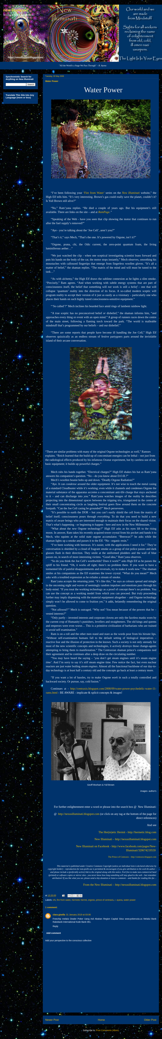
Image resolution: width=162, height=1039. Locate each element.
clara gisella (59, 914)
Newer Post (52, 1019)
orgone (91, 900)
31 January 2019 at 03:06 (78, 914)
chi (54, 900)
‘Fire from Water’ (93, 192)
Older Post (150, 1019)
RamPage (104, 212)
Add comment (53, 933)
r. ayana (119, 900)
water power (129, 900)
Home (101, 1019)
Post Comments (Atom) (107, 1030)
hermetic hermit (79, 900)
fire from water (64, 900)
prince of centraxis (105, 900)
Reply (55, 926)
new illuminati (15, 10)
